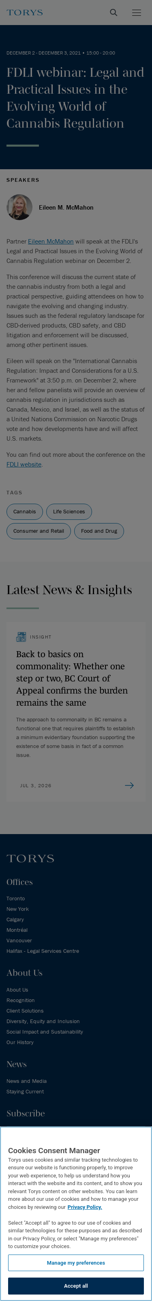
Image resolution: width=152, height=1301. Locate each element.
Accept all (76, 1286)
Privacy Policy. (85, 1207)
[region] (76, 1214)
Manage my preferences (76, 1263)
